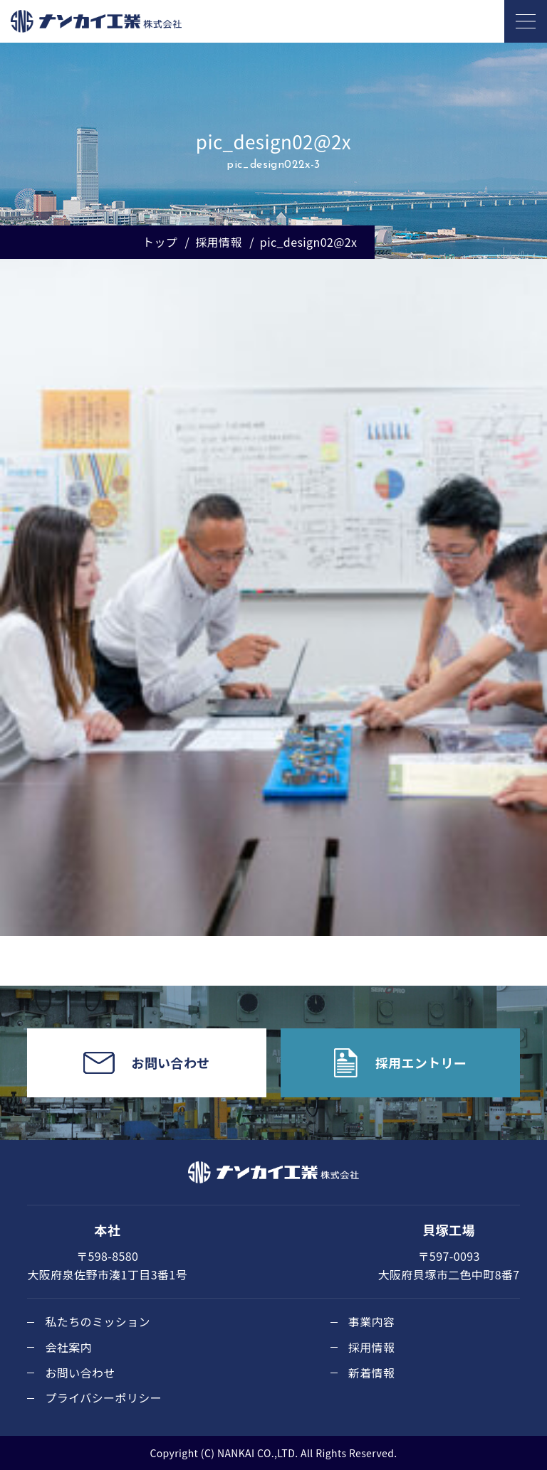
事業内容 (371, 1321)
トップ (159, 241)
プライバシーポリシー (103, 1397)
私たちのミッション (97, 1321)
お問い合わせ (80, 1372)
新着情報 (371, 1372)
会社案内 (68, 1347)
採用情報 (218, 241)
